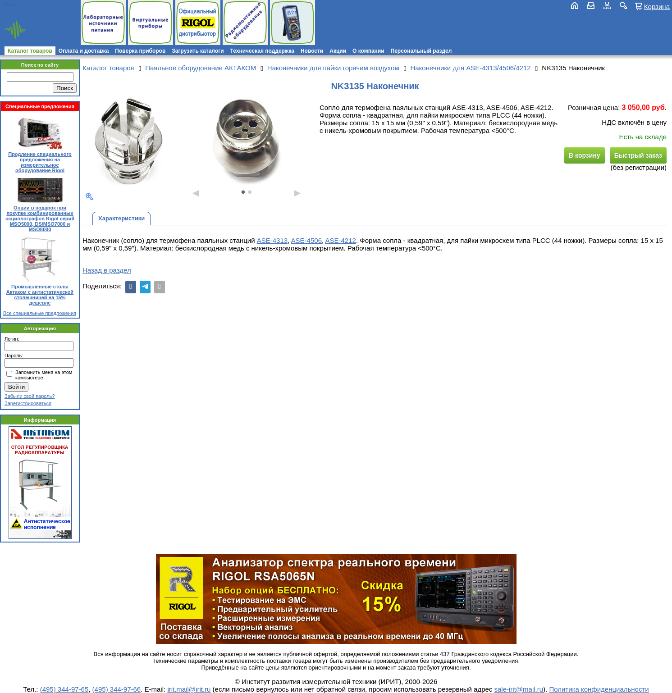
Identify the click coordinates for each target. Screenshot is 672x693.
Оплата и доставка (84, 51)
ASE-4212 (340, 240)
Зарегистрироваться (28, 403)
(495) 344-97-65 (64, 689)
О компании (368, 51)
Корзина (657, 6)
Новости (312, 51)
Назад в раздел (106, 270)
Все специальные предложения (39, 313)
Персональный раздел (421, 51)
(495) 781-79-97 (46, 4)
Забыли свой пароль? (30, 396)
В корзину (584, 155)
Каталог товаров (30, 51)
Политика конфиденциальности (599, 689)
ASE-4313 (272, 240)
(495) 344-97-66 (116, 689)
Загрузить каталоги (198, 51)
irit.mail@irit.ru (30, 12)
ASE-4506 (306, 240)
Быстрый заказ (638, 155)
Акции (337, 51)
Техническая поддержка (262, 51)
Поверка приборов (140, 51)
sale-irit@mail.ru (519, 689)
